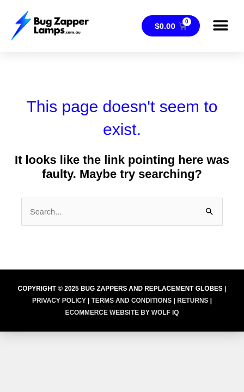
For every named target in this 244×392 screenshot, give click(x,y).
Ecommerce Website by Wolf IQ (122, 312)
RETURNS (192, 300)
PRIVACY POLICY (59, 300)
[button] (221, 26)
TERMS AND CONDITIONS (131, 300)
